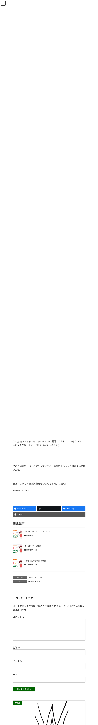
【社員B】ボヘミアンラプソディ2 (37, 531)
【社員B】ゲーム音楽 (32, 546)
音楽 (38, 581)
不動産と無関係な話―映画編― (36, 560)
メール (17, 664)
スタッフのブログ (35, 577)
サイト (16, 678)
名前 (16, 651)
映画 (32, 581)
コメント (19, 617)
